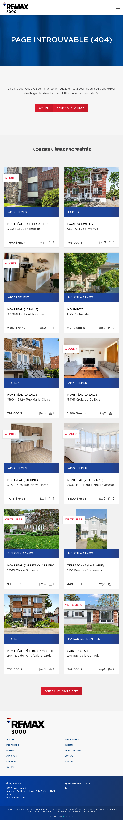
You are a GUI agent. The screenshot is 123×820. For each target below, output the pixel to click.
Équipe (10, 750)
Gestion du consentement (83, 811)
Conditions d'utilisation (56, 811)
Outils (10, 767)
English (69, 761)
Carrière (11, 761)
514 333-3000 (18, 798)
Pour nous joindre (71, 108)
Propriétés (12, 745)
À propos (11, 756)
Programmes (72, 740)
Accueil (43, 108)
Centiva (68, 816)
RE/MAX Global (73, 750)
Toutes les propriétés (61, 691)
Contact (70, 756)
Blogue (69, 745)
